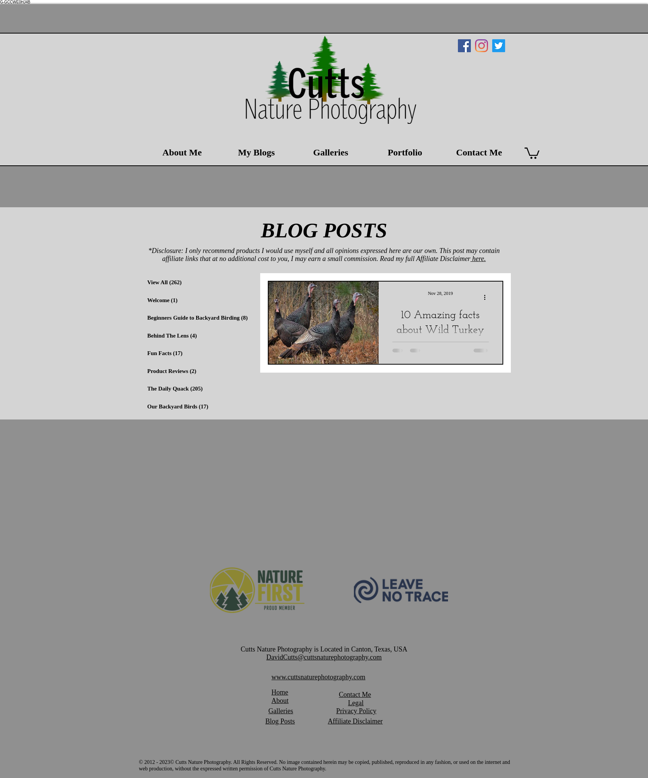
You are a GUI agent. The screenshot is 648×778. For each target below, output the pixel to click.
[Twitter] (498, 45)
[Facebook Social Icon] (464, 45)
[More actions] (487, 297)
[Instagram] (481, 45)
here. (478, 259)
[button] (532, 152)
